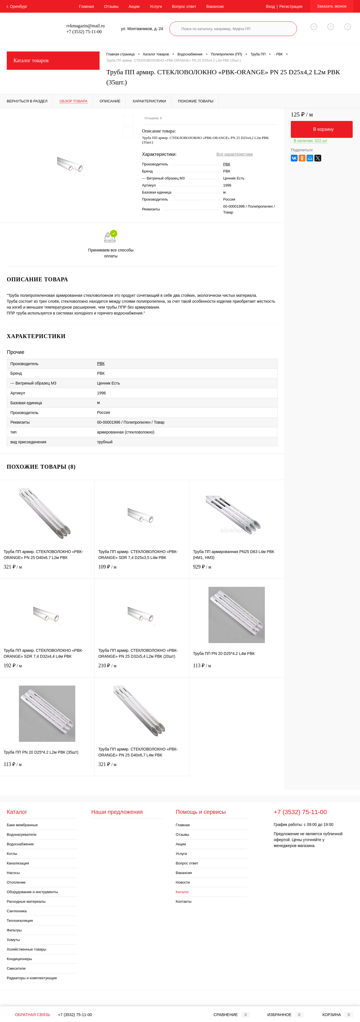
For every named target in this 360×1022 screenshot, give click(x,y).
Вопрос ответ (184, 6)
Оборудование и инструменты (32, 892)
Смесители (16, 968)
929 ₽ (236, 570)
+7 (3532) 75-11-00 (75, 1014)
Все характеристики (235, 154)
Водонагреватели (21, 834)
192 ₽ (47, 669)
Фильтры (14, 930)
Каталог (182, 892)
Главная (86, 6)
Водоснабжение (20, 844)
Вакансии (215, 6)
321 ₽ (47, 570)
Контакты (184, 901)
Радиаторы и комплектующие (32, 978)
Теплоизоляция (20, 920)
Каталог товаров (53, 60)
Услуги (156, 6)
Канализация (18, 863)
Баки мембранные (22, 825)
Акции (134, 6)
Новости (183, 882)
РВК (226, 164)
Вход (270, 6)
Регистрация (290, 6)
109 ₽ (142, 570)
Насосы (13, 873)
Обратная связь (28, 1014)
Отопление (16, 882)
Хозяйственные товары (26, 949)
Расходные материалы (26, 901)
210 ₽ (142, 669)
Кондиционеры (19, 959)
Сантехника (17, 911)
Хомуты (13, 940)
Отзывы (111, 6)
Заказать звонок (331, 6)
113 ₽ (236, 669)
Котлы (12, 854)
